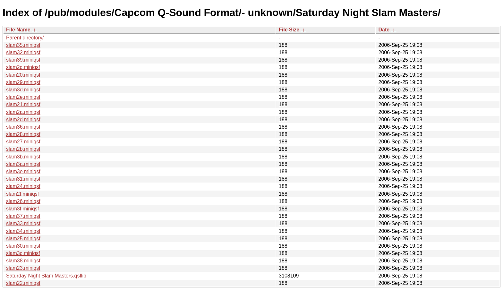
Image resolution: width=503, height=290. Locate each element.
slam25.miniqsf (23, 238)
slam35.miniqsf (23, 45)
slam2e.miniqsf (23, 97)
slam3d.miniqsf (23, 89)
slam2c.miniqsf (23, 67)
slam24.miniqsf (23, 186)
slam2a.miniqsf (23, 112)
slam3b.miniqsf (23, 156)
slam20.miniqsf (23, 75)
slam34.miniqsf (23, 231)
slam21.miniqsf (23, 104)
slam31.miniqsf (23, 179)
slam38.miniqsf (23, 260)
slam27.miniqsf (23, 141)
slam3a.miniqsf (23, 164)
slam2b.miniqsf (23, 149)
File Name (18, 29)
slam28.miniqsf (23, 134)
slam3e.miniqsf (23, 171)
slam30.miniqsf (23, 246)
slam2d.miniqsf (23, 119)
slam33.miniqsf (23, 223)
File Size (289, 29)
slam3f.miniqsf (22, 208)
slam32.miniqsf (23, 52)
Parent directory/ (25, 37)
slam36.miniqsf (23, 127)
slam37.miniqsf (23, 216)
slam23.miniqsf (23, 268)
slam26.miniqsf (23, 201)
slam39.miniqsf (23, 60)
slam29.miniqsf (23, 82)
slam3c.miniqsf (23, 253)
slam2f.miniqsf (22, 194)
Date (383, 29)
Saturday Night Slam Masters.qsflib (46, 275)
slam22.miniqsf (23, 283)
